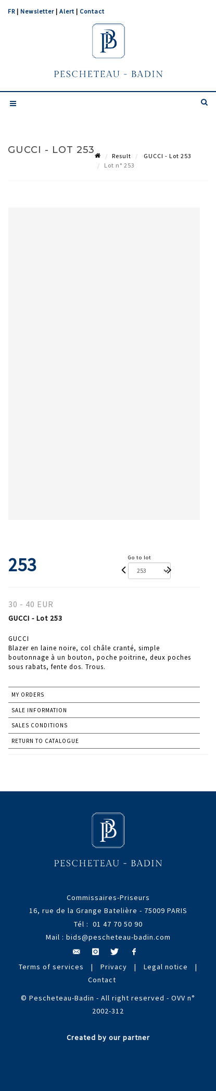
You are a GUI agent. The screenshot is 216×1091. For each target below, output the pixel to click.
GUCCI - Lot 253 (167, 156)
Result (121, 156)
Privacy (113, 966)
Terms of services (51, 966)
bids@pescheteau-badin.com (118, 937)
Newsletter (37, 11)
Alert (66, 11)
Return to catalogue (45, 741)
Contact (92, 11)
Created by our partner (108, 1037)
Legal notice (166, 966)
